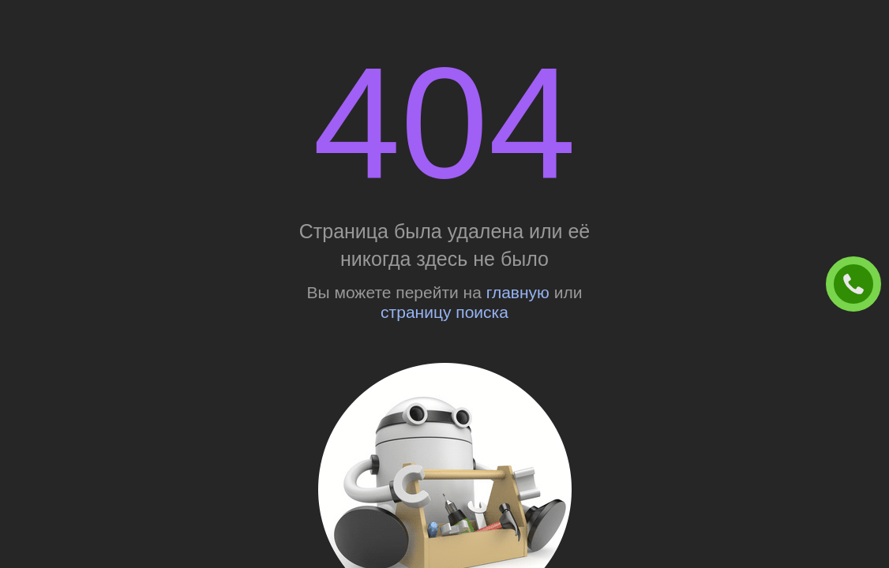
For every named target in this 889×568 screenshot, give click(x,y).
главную (518, 292)
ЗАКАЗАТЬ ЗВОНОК (859, 284)
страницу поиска (444, 312)
